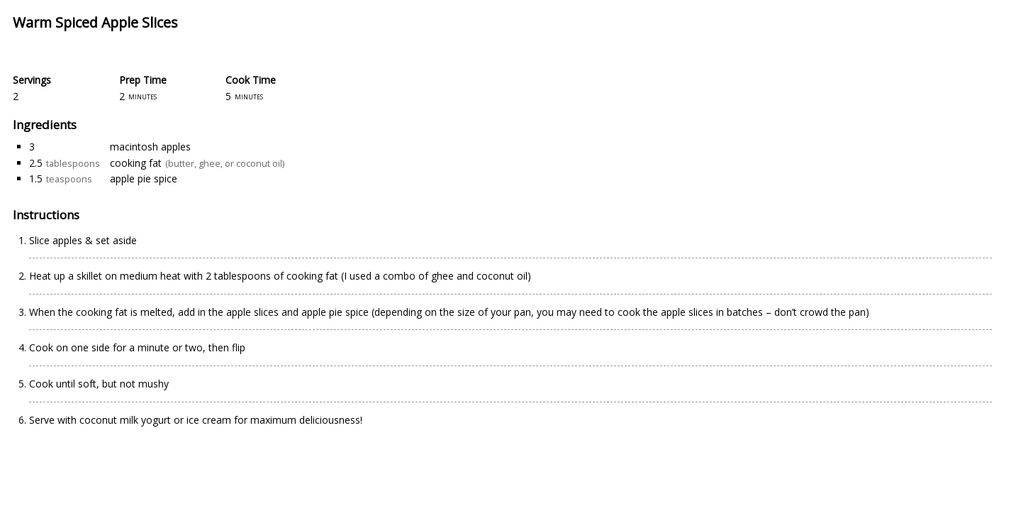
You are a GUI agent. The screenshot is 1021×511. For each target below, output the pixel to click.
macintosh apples (150, 146)
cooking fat (136, 163)
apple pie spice (143, 178)
